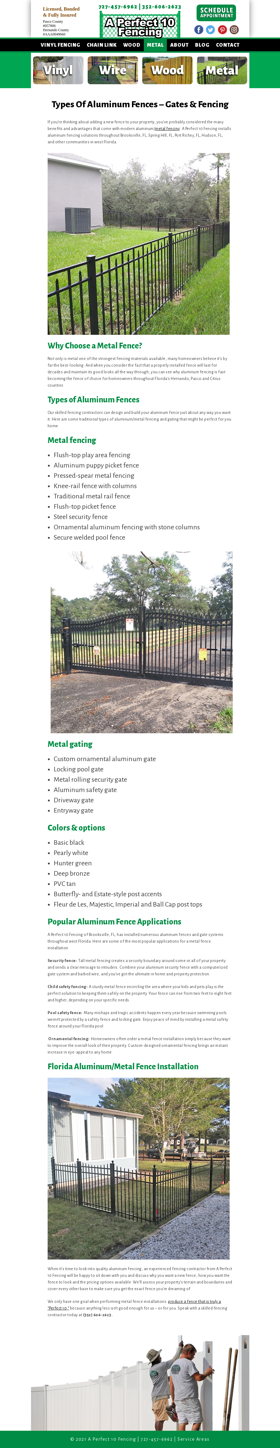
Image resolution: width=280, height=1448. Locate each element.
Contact (228, 45)
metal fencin (166, 129)
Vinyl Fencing (60, 45)
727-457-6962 (118, 7)
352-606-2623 (161, 7)
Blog (202, 45)
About (179, 45)
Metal (155, 45)
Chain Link (102, 45)
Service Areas (193, 1439)
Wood (131, 45)
